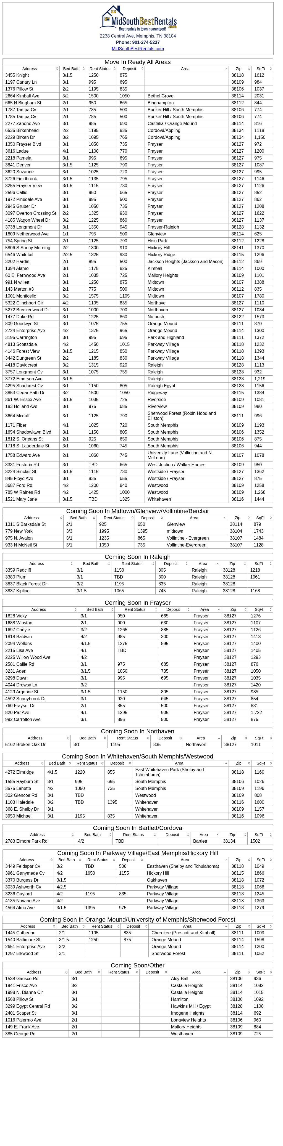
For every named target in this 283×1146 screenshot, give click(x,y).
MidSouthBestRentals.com (138, 48)
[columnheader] (31, 69)
